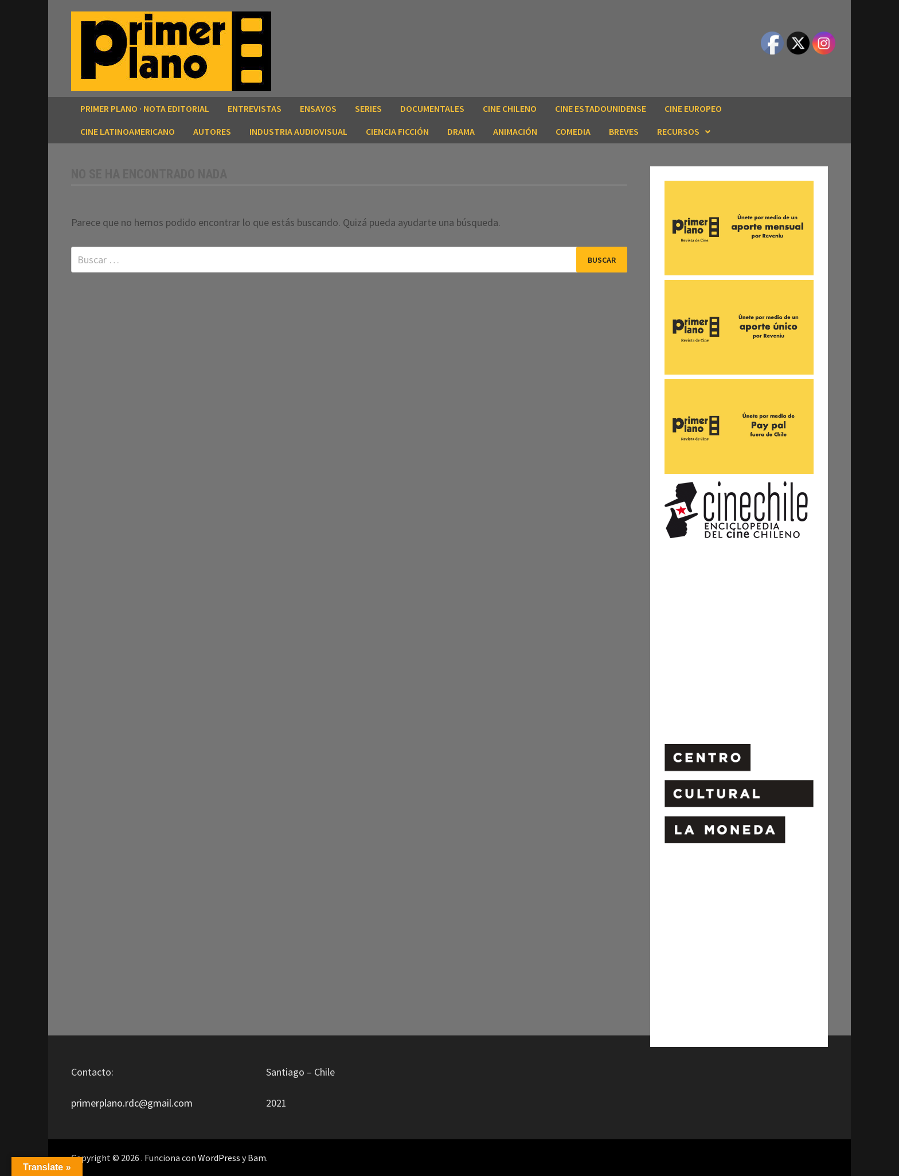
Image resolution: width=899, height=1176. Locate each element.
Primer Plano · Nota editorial (144, 108)
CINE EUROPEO (693, 108)
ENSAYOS (318, 108)
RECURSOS (678, 131)
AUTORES (212, 131)
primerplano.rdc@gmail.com (132, 1102)
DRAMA (461, 131)
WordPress (219, 1157)
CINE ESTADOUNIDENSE (600, 108)
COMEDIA (573, 131)
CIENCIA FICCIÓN (397, 131)
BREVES (624, 131)
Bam (257, 1157)
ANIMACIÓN (515, 131)
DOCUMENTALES (432, 108)
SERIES (368, 108)
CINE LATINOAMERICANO (127, 131)
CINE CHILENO (510, 108)
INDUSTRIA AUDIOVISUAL (298, 131)
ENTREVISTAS (255, 108)
